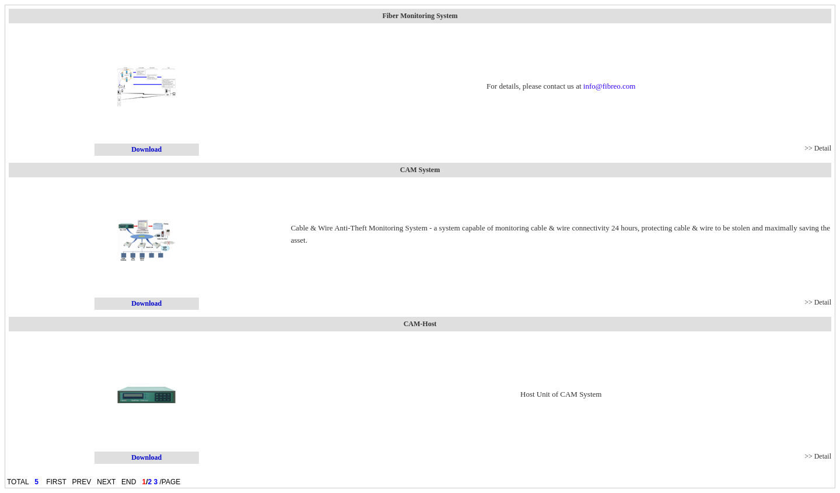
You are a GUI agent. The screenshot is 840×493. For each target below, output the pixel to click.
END (128, 482)
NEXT (106, 482)
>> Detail (817, 148)
